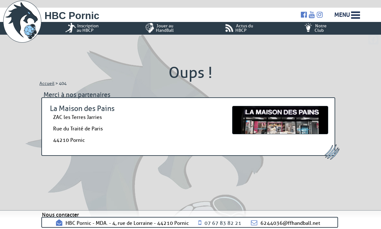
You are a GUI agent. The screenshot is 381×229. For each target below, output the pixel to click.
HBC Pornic (72, 15)
